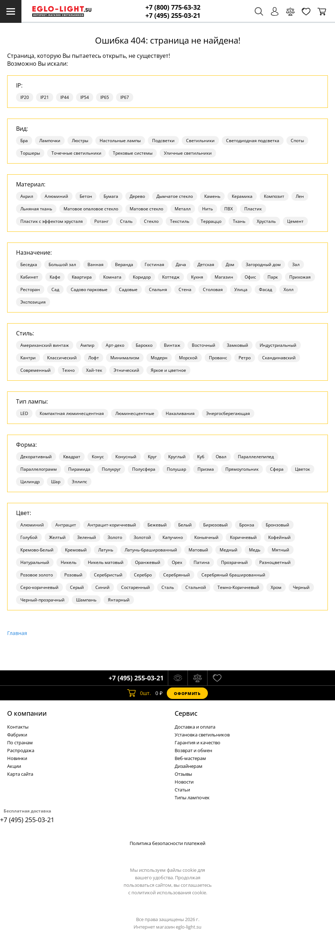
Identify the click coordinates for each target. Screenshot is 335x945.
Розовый (73, 575)
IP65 (104, 97)
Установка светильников (202, 734)
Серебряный (176, 575)
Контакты (18, 727)
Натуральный (34, 562)
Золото (115, 537)
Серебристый (108, 575)
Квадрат (71, 457)
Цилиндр (30, 482)
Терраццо (211, 221)
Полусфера (143, 469)
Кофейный (279, 537)
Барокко (144, 345)
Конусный (125, 457)
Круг (152, 457)
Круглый (177, 457)
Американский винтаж (44, 345)
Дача (181, 264)
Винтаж (172, 345)
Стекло (151, 221)
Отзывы (183, 774)
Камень (212, 196)
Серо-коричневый (39, 587)
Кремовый (76, 550)
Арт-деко (115, 345)
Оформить (187, 693)
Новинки (17, 758)
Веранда (124, 264)
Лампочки (49, 141)
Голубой (29, 537)
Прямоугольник (242, 469)
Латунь (105, 550)
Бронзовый (277, 525)
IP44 (64, 97)
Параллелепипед (256, 457)
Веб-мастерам (190, 758)
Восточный (203, 345)
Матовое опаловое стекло (91, 209)
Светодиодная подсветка (252, 141)
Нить (207, 209)
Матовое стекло (146, 209)
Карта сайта (20, 774)
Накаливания (180, 413)
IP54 (84, 97)
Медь (254, 550)
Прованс (218, 358)
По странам (20, 742)
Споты (297, 141)
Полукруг (111, 469)
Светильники (200, 141)
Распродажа (20, 750)
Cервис (186, 713)
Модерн (159, 358)
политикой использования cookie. (169, 892)
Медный (229, 550)
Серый (77, 587)
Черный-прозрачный (42, 600)
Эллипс (79, 482)
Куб (200, 457)
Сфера (277, 469)
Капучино (172, 537)
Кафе (55, 277)
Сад (55, 289)
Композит (274, 196)
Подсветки (163, 141)
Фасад (265, 289)
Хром (276, 587)
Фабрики (17, 734)
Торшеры (30, 153)
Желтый (57, 537)
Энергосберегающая (228, 413)
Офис (250, 277)
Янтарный (119, 600)
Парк (273, 277)
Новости (184, 782)
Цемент (295, 221)
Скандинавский (279, 358)
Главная (17, 633)
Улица (241, 289)
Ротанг (101, 221)
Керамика (242, 196)
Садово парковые (89, 289)
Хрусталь (266, 221)
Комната (112, 277)
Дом (230, 264)
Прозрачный (234, 562)
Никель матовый (106, 562)
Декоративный (36, 457)
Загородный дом (263, 264)
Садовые (128, 289)
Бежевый (157, 525)
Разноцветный (275, 562)
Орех (177, 562)
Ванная (96, 264)
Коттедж (171, 277)
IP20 (24, 97)
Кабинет (29, 277)
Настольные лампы (120, 141)
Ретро (245, 358)
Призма (206, 469)
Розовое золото (36, 575)
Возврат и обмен (193, 750)
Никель (68, 562)
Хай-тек (94, 370)
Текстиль (179, 221)
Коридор (142, 277)
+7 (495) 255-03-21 (172, 15)
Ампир (87, 345)
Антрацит (65, 525)
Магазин (224, 277)
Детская (206, 264)
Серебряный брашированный (233, 575)
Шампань (86, 600)
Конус (98, 457)
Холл (289, 289)
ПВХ (228, 209)
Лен (300, 196)
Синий (102, 587)
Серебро (143, 575)
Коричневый (243, 537)
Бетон (86, 196)
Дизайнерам (188, 766)
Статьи (182, 789)
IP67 (124, 97)
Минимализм (124, 358)
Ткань (239, 221)
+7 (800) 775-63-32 (172, 7)
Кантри (28, 358)
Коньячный (206, 537)
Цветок (302, 469)
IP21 (44, 97)
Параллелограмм (38, 469)
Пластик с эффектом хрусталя (51, 221)
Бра (24, 141)
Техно (68, 370)
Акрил (26, 196)
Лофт (93, 358)
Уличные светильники (188, 153)
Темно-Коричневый (238, 587)
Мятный (280, 550)
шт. (139, 693)
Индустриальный (278, 345)
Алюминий (56, 196)
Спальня (158, 289)
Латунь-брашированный (151, 550)
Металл (183, 209)
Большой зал (62, 264)
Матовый (198, 550)
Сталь (126, 221)
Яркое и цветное (168, 370)
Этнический (126, 370)
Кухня (197, 277)
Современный (35, 370)
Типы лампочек (192, 797)
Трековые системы (132, 153)
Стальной (195, 587)
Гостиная (154, 264)
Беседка (28, 264)
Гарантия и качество (197, 742)
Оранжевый (147, 562)
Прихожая (300, 277)
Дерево (137, 196)
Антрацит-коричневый (112, 525)
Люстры (80, 141)
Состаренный (135, 587)
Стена (185, 289)
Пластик (253, 209)
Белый (185, 525)
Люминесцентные (134, 413)
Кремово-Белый (37, 550)
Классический (62, 358)
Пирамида (79, 469)
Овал (221, 457)
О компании (27, 713)
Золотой (142, 537)
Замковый (237, 345)
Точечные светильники (76, 153)
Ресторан (30, 289)
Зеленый (86, 537)
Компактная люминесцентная (72, 413)
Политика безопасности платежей (167, 843)
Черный (301, 587)
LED (24, 413)
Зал (296, 264)
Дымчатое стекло (174, 196)
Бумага (111, 196)
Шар (55, 482)
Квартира (82, 277)
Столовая (213, 289)
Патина (202, 562)
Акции (14, 766)
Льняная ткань (36, 209)
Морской (188, 358)
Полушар (176, 469)
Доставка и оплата (195, 727)
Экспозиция (33, 302)
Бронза (246, 525)
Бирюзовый (215, 525)
